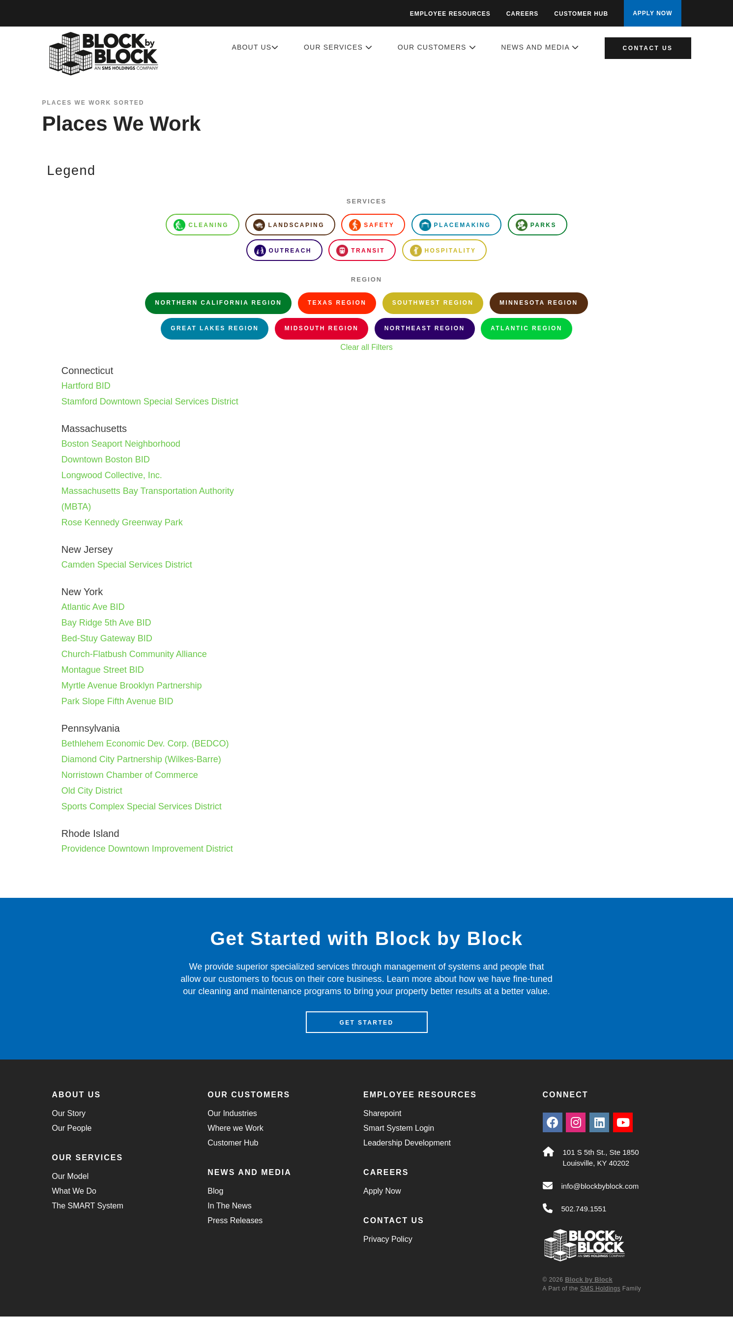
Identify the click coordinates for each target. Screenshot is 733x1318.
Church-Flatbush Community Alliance (134, 654)
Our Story (69, 1115)
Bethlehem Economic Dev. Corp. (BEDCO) (145, 743)
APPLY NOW (652, 13)
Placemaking (455, 225)
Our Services (338, 47)
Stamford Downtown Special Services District (149, 401)
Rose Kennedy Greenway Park (122, 522)
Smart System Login (398, 1129)
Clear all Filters (366, 347)
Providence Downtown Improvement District (147, 849)
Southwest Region (433, 302)
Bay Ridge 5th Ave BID (106, 623)
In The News (229, 1207)
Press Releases (235, 1222)
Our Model (70, 1178)
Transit (360, 251)
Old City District (91, 791)
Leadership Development (407, 1144)
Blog (215, 1192)
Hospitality (443, 251)
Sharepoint (382, 1115)
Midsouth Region (322, 328)
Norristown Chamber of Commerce (129, 775)
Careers (522, 13)
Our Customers (437, 47)
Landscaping (288, 225)
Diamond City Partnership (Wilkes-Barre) (141, 759)
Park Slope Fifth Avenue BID (117, 701)
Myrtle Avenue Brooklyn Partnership (131, 685)
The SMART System (87, 1207)
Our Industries (232, 1115)
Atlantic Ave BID (93, 607)
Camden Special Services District (126, 565)
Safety (371, 225)
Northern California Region (218, 302)
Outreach (283, 251)
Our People (72, 1129)
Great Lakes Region (215, 328)
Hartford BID (86, 386)
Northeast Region (424, 328)
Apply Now (382, 1192)
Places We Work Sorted (93, 102)
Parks (536, 225)
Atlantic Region (526, 328)
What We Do (74, 1192)
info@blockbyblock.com (600, 1187)
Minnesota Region (538, 302)
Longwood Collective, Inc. (111, 475)
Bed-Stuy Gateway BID (106, 638)
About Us (255, 47)
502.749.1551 (584, 1210)
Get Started (366, 1024)
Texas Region (337, 302)
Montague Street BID (102, 670)
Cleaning (201, 225)
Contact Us (648, 48)
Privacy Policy (387, 1240)
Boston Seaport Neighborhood (120, 444)
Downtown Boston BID (105, 459)
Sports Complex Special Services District (141, 806)
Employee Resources (450, 13)
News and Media (540, 47)
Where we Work (235, 1129)
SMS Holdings (600, 1290)
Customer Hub (581, 13)
